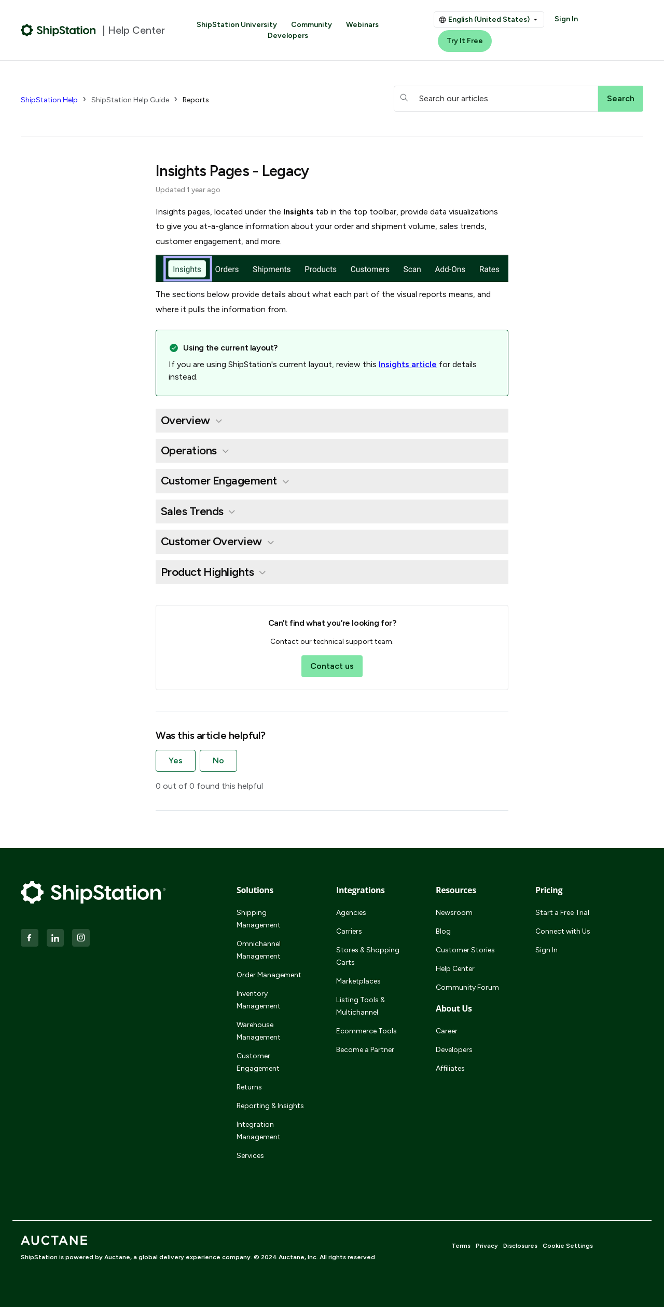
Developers (288, 35)
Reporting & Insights (270, 1105)
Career (447, 1031)
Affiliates (450, 1068)
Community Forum (467, 987)
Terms (461, 1245)
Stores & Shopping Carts (367, 956)
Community (311, 24)
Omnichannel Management (259, 950)
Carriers (349, 931)
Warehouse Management (259, 1031)
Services (250, 1155)
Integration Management (259, 1130)
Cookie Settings (568, 1245)
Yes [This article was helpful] (176, 760)
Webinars (362, 24)
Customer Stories (465, 950)
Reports (196, 100)
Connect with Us (562, 931)
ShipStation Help (49, 100)
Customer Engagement (258, 1062)
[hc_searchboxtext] (496, 99)
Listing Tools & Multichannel (360, 1006)
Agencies (351, 912)
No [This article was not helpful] (218, 760)
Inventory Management (259, 999)
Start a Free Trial (562, 912)
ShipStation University (237, 24)
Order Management (269, 975)
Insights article (408, 364)
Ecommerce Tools (366, 1031)
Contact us (332, 666)
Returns (249, 1087)
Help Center (455, 968)
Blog (443, 931)
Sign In (566, 19)
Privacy (487, 1245)
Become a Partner (365, 1049)
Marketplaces (358, 981)
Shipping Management (259, 918)
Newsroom (454, 912)
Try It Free (465, 40)
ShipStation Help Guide (130, 100)
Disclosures (520, 1245)
